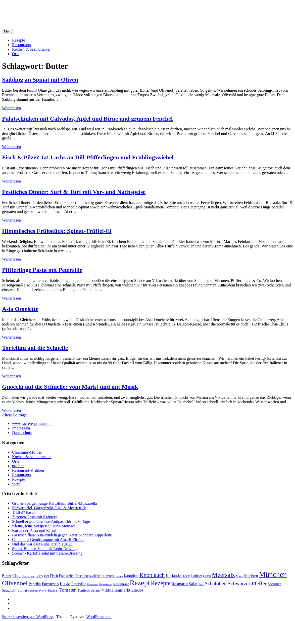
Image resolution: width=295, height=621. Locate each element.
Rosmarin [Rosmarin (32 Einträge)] (180, 583)
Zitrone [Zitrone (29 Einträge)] (137, 590)
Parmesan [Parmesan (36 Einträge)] (50, 583)
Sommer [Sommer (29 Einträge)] (274, 584)
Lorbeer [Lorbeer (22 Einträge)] (196, 576)
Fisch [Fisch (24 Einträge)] (54, 576)
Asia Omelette (20, 309)
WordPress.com (98, 616)
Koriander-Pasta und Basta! (34, 530)
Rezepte (18, 40)
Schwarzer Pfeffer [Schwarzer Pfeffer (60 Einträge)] (247, 583)
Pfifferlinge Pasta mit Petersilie (42, 270)
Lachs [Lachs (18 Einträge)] (186, 576)
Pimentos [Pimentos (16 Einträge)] (92, 584)
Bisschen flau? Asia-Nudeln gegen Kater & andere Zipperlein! (62, 535)
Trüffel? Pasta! (24, 512)
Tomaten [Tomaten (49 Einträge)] (68, 590)
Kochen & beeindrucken (31, 49)
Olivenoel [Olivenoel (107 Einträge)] (15, 583)
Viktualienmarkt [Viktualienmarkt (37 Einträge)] (116, 590)
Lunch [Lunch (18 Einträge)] (207, 576)
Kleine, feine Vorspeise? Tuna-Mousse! (43, 526)
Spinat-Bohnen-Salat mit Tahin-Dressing (45, 548)
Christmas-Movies (27, 452)
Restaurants (21, 45)
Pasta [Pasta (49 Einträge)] (65, 583)
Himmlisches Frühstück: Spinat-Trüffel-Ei (57, 231)
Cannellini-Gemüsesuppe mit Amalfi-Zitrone (48, 539)
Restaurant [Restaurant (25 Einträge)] (121, 584)
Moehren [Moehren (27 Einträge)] (251, 575)
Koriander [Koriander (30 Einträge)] (174, 575)
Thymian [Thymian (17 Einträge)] (52, 590)
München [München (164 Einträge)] (273, 574)
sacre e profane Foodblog (45, 9)
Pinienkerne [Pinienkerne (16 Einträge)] (105, 584)
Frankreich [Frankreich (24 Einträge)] (66, 576)
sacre (16, 484)
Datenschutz (22, 432)
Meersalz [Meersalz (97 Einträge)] (223, 574)
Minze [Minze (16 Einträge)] (239, 575)
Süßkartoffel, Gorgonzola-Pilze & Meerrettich (49, 508)
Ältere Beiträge (14, 415)
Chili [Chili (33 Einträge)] (16, 575)
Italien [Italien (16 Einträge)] (119, 575)
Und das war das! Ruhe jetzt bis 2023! (43, 544)
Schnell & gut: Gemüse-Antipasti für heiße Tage (51, 521)
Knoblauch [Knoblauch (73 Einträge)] (152, 575)
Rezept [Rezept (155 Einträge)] (140, 583)
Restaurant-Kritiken (28, 470)
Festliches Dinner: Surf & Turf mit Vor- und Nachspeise (73, 192)
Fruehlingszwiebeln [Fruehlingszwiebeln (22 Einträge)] (88, 576)
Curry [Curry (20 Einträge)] (39, 576)
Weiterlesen (11, 108)
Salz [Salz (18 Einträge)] (201, 584)
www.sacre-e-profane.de (31, 423)
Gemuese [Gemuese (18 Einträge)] (109, 576)
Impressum (21, 428)
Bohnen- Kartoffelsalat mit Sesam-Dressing (47, 553)
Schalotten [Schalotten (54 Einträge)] (216, 583)
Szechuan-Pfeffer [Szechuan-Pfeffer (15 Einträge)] (37, 590)
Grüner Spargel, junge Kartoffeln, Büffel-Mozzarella (54, 503)
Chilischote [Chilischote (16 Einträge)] (28, 575)
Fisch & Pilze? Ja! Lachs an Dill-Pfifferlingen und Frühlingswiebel (88, 157)
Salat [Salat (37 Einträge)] (193, 583)
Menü (8, 31)
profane (18, 466)
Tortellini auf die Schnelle (35, 347)
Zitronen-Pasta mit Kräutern (34, 517)
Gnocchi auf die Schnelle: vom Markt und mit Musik (70, 386)
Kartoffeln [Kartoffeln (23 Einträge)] (131, 576)
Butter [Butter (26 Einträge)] (6, 576)
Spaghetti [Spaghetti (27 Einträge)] (9, 590)
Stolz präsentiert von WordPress (28, 616)
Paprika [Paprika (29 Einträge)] (35, 584)
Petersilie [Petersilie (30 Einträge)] (78, 584)
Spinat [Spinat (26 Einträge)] (22, 590)
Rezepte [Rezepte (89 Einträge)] (161, 583)
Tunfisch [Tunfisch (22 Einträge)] (84, 590)
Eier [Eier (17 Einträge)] (46, 576)
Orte (15, 54)
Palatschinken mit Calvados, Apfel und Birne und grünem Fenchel (87, 118)
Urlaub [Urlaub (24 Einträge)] (96, 590)
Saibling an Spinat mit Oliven (40, 79)
